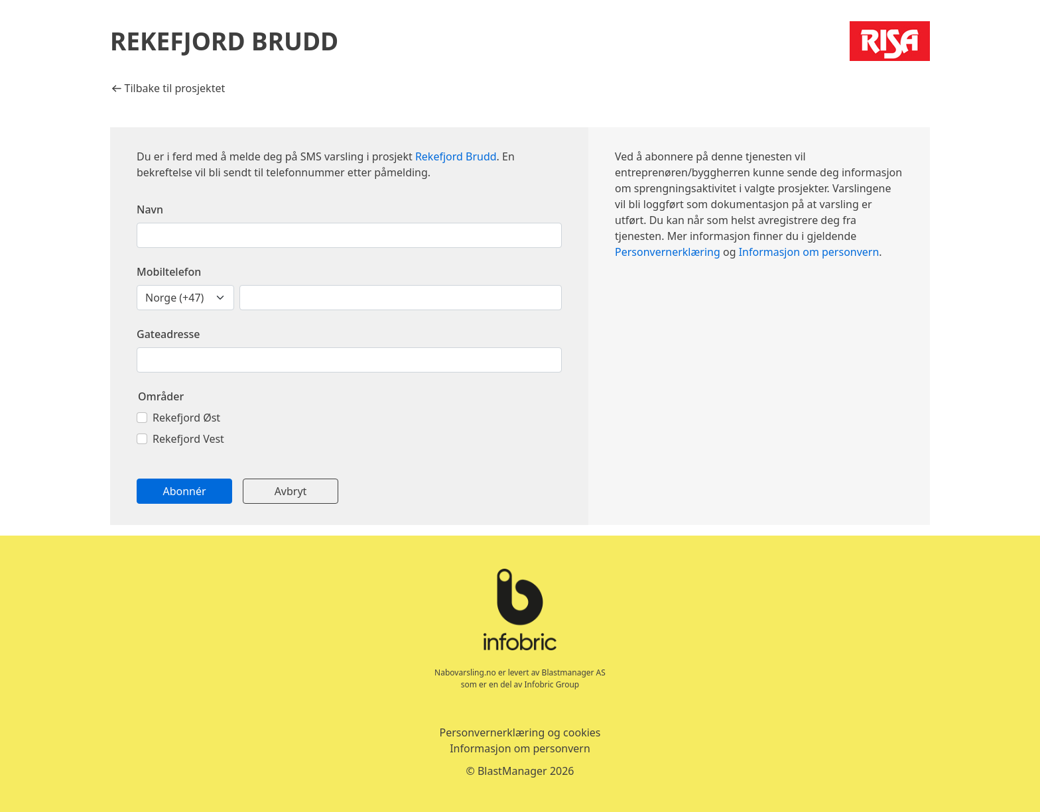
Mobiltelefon (169, 271)
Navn (150, 209)
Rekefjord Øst (186, 417)
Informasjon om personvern (809, 252)
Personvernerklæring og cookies (519, 732)
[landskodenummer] (185, 297)
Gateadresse (168, 334)
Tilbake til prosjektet (168, 88)
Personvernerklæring (667, 252)
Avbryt (291, 491)
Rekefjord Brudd (456, 156)
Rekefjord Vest (188, 439)
